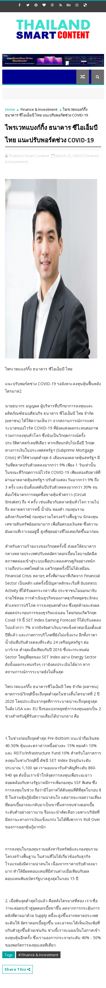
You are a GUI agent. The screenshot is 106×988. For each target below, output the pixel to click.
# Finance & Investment (38, 954)
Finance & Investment (39, 109)
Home (10, 109)
